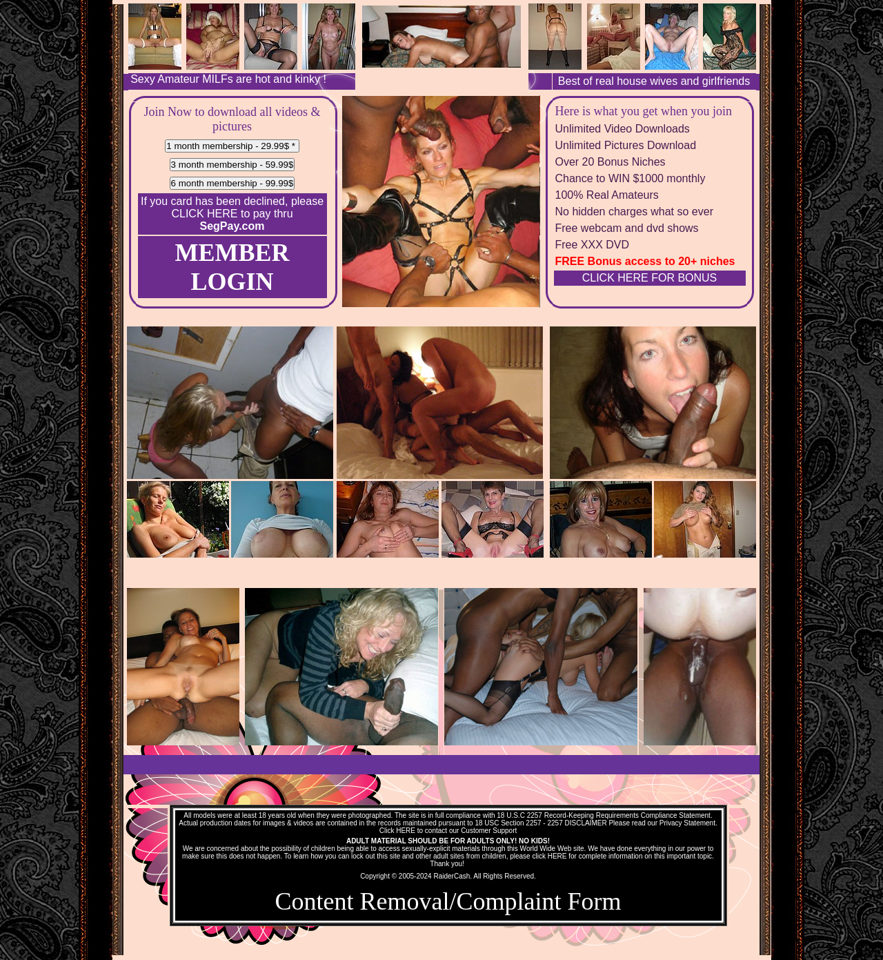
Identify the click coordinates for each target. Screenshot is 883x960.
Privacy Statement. (688, 823)
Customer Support (489, 830)
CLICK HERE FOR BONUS (649, 278)
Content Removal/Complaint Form (448, 901)
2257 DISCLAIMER (576, 823)
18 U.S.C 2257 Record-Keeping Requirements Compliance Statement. (604, 815)
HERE (405, 830)
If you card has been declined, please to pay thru (232, 213)
